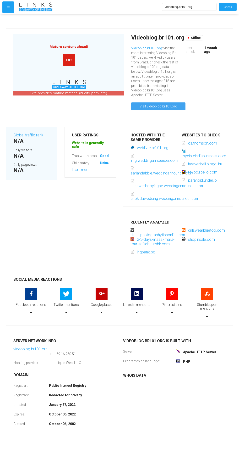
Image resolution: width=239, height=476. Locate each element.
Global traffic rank (28, 135)
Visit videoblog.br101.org (158, 106)
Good (104, 156)
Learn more (80, 170)
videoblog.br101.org (30, 349)
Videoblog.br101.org (146, 48)
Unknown (107, 163)
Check (228, 7)
